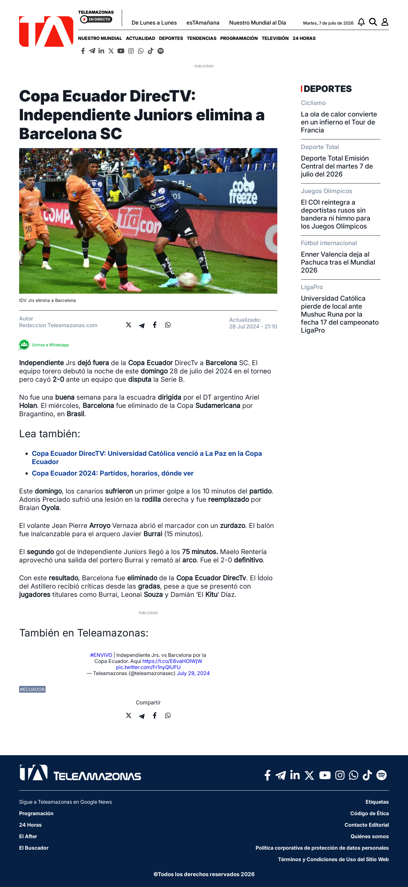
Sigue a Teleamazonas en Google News (65, 802)
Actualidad (140, 38)
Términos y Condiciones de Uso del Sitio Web (333, 859)
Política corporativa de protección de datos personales (322, 848)
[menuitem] (100, 38)
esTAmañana (203, 22)
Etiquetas (377, 802)
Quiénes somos (370, 836)
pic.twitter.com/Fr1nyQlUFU (148, 667)
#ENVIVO (101, 655)
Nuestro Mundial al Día (257, 22)
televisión (275, 38)
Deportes (171, 38)
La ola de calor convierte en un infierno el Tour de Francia (339, 122)
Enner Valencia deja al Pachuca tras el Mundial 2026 (338, 262)
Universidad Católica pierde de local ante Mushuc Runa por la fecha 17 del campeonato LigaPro (340, 314)
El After (28, 836)
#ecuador (32, 689)
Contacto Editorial (367, 825)
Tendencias (201, 38)
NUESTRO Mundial (100, 38)
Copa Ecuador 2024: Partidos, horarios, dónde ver (112, 473)
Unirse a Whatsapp (45, 345)
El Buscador (33, 848)
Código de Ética (369, 813)
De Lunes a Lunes (154, 22)
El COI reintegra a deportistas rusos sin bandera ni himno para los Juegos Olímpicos (335, 214)
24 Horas (304, 38)
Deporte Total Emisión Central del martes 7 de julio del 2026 (337, 166)
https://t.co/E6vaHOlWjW (172, 661)
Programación (239, 38)
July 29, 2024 (193, 673)
